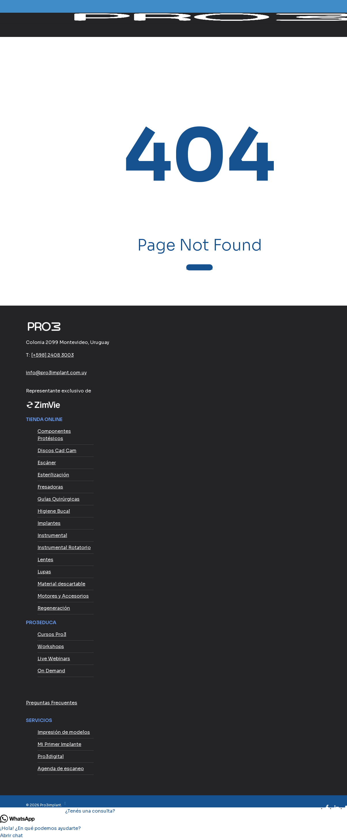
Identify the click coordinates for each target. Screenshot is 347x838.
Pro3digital (50, 756)
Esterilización (53, 475)
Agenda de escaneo (60, 769)
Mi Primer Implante (59, 744)
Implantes (49, 523)
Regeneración (53, 608)
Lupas (44, 572)
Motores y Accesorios (63, 596)
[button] (173, 811)
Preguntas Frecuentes (51, 703)
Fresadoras (50, 487)
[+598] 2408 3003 (52, 355)
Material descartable (61, 584)
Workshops (50, 647)
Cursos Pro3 (51, 634)
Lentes (45, 560)
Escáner (46, 463)
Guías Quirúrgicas (58, 499)
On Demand (51, 671)
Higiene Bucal (53, 511)
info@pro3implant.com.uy (56, 373)
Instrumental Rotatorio (64, 548)
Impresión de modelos (63, 732)
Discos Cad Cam (56, 451)
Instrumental (52, 535)
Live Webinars (53, 659)
